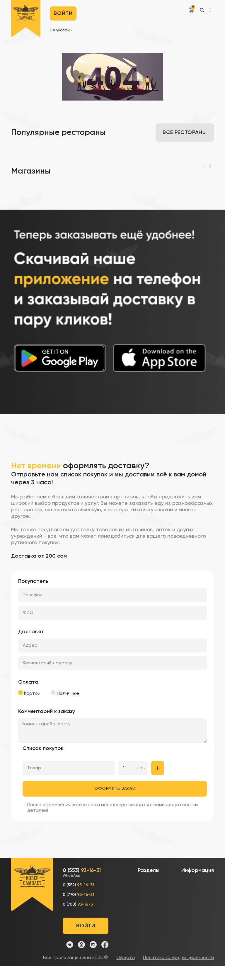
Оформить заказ (114, 789)
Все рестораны (185, 132)
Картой (29, 693)
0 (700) (79, 904)
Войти (63, 13)
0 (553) (82, 873)
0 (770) (78, 895)
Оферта (125, 957)
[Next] (210, 166)
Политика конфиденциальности (178, 957)
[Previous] (203, 166)
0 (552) (78, 885)
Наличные (65, 693)
